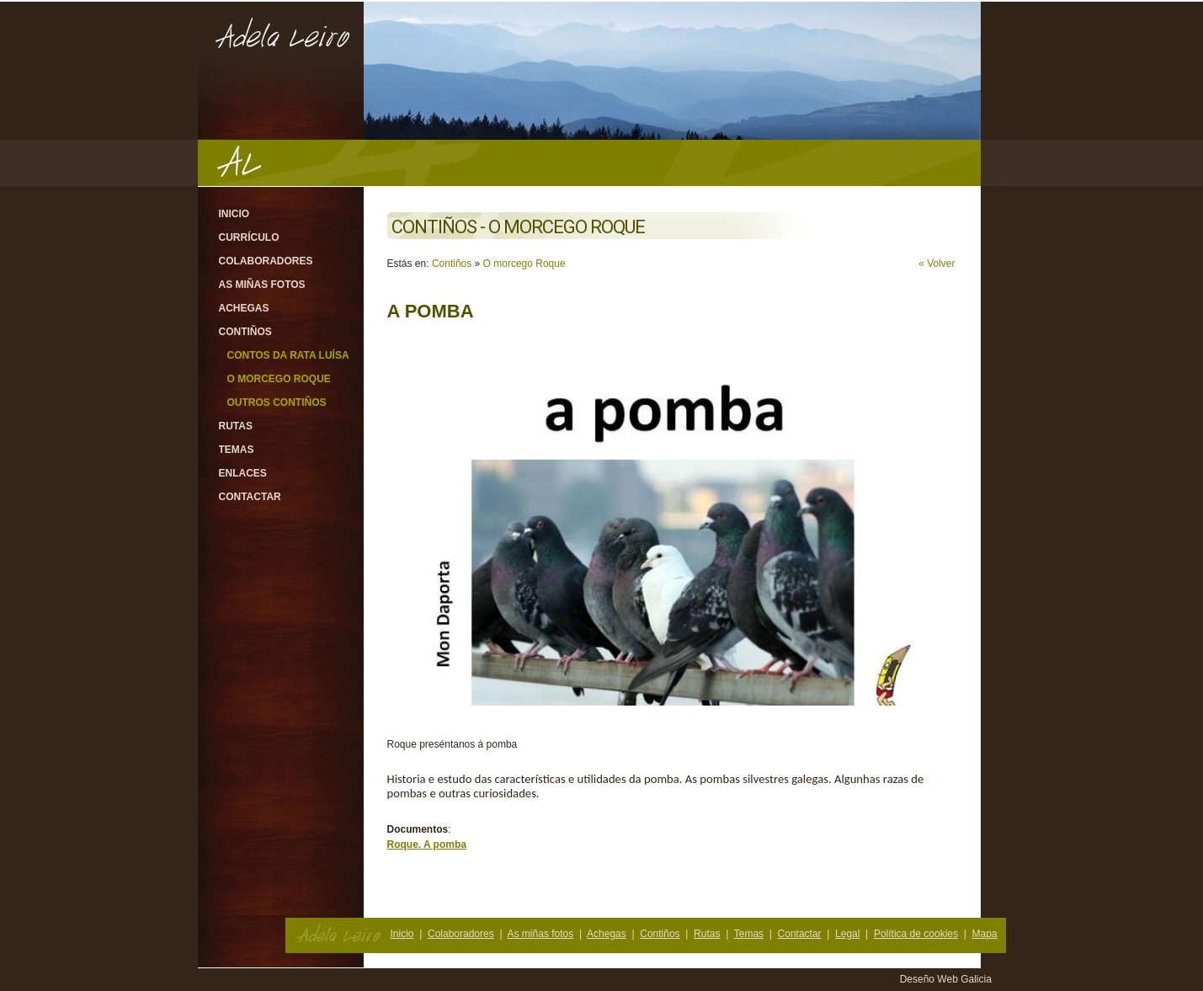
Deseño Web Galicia (947, 979)
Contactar (250, 497)
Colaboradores (266, 261)
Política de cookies (916, 934)
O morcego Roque (279, 379)
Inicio (234, 214)
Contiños (245, 332)
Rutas (236, 426)
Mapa (984, 934)
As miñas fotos (262, 284)
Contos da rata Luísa (288, 355)
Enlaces (243, 473)
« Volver (936, 263)
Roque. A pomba (426, 844)
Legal (847, 934)
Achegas (244, 308)
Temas (236, 450)
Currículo (249, 237)
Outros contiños (277, 402)
